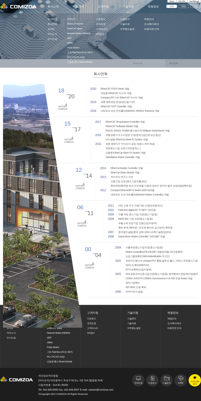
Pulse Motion (73, 47)
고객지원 (103, 6)
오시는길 (52, 39)
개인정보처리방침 (48, 375)
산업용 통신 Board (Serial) (79, 62)
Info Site (181, 1)
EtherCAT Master (75, 24)
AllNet (70, 43)
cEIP (69, 38)
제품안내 (78, 6)
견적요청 (100, 24)
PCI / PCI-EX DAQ (76, 57)
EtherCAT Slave (74, 28)
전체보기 (71, 19)
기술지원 (128, 6)
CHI (195, 6)
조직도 (51, 29)
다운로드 (100, 19)
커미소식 (52, 34)
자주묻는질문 (127, 29)
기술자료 (125, 24)
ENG (184, 6)
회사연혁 (52, 24)
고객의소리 (102, 29)
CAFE (180, 383)
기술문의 (125, 19)
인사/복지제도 (151, 24)
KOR (172, 6)
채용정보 (153, 6)
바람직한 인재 (151, 29)
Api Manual (194, 1)
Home (172, 1)
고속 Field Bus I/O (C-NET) (80, 52)
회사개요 (52, 19)
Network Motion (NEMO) (78, 33)
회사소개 (53, 6)
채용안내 (149, 19)
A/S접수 (100, 34)
